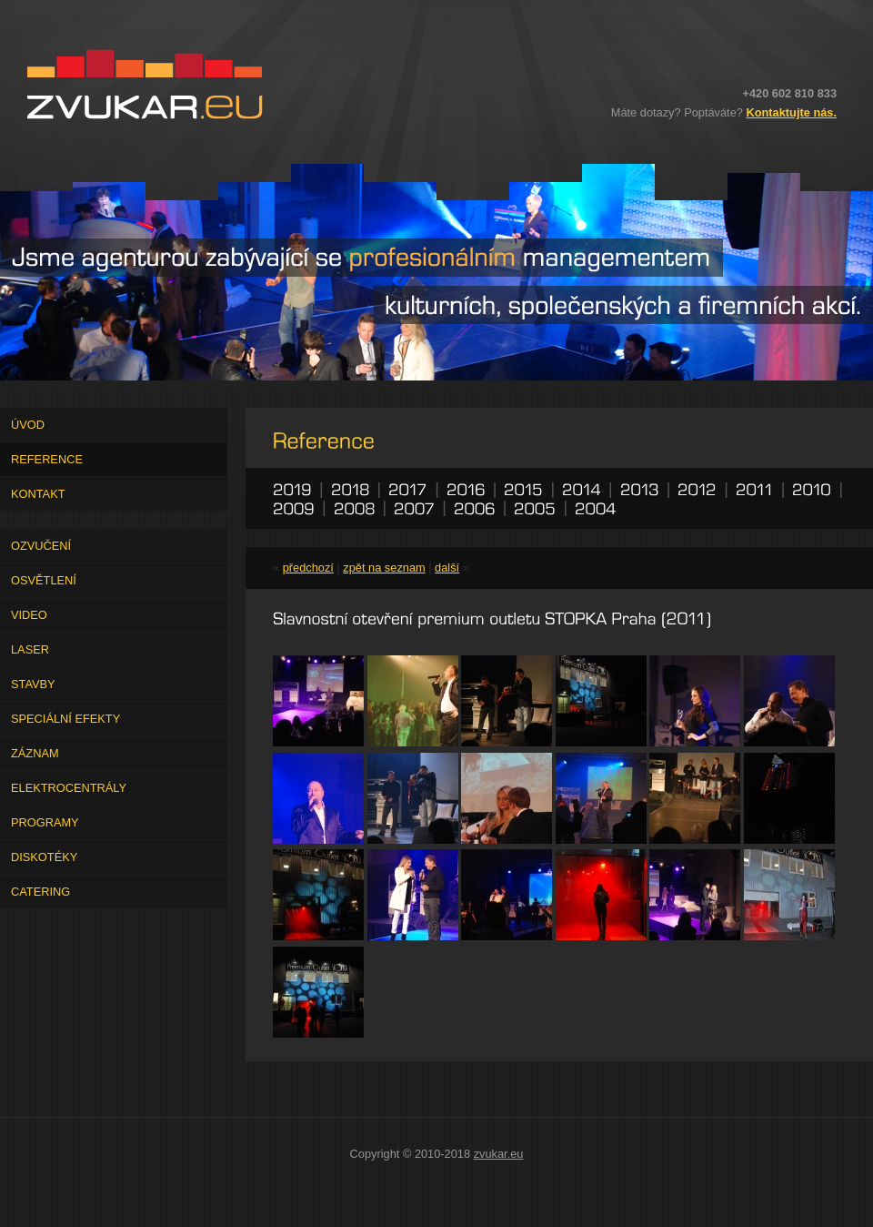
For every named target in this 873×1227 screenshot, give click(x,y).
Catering (40, 891)
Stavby (33, 684)
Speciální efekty (65, 718)
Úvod (28, 424)
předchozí (308, 567)
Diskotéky (44, 857)
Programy (45, 822)
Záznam (35, 753)
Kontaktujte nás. (791, 112)
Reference (47, 459)
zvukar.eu (499, 1154)
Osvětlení (43, 580)
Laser (30, 649)
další (447, 567)
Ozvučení (41, 546)
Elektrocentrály (68, 788)
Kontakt (38, 494)
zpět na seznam (384, 567)
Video (29, 615)
